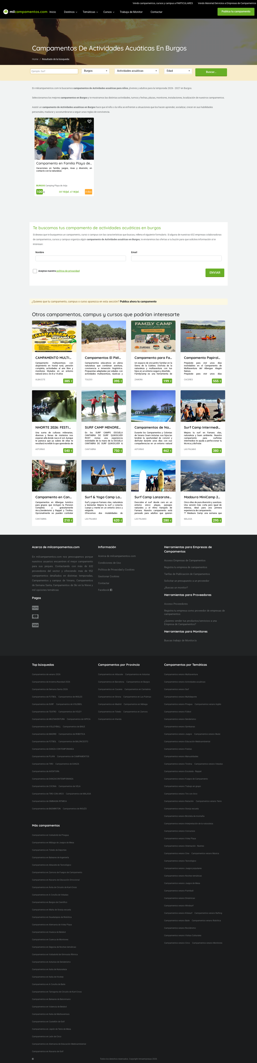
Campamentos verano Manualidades (181, 756)
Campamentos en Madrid (109, 704)
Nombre (40, 252)
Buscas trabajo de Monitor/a (180, 640)
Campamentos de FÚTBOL (44, 741)
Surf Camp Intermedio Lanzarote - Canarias (203, 427)
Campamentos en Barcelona (111, 682)
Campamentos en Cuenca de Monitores (50, 939)
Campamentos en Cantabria (138, 689)
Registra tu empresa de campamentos (185, 567)
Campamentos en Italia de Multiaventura (50, 1014)
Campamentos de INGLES (70, 697)
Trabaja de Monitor (131, 12)
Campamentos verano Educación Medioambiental (187, 741)
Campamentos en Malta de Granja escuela (51, 910)
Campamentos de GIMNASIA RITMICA (49, 801)
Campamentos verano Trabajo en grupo (182, 786)
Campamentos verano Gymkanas (179, 726)
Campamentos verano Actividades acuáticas (184, 682)
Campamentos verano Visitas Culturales (182, 935)
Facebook (105, 590)
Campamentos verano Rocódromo (180, 928)
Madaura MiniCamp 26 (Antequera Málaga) (203, 497)
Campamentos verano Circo (177, 943)
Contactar (156, 12)
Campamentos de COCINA (44, 786)
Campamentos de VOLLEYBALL (46, 726)
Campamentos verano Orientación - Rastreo (184, 846)
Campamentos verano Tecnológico (180, 861)
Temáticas (89, 12)
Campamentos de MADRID (44, 734)
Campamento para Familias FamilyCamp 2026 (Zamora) (153, 358)
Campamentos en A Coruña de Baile (48, 984)
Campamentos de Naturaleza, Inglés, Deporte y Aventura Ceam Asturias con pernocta (153, 427)
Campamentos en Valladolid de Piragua (50, 835)
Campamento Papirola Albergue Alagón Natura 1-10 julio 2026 (203, 358)
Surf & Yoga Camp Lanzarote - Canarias (104, 497)
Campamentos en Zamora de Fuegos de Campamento (57, 872)
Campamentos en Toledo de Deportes (49, 850)
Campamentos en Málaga (136, 704)
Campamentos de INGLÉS (75, 809)
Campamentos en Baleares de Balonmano (51, 999)
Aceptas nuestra (59, 271)
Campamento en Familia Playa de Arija (67, 163)
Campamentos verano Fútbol (177, 712)
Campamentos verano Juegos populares (183, 868)
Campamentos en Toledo (109, 712)
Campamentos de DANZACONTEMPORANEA (52, 779)
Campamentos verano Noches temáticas (183, 876)
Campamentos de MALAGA (78, 794)
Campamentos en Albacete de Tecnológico (51, 865)
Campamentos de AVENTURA (45, 771)
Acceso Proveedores (176, 603)
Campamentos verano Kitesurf (178, 913)
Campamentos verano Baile (177, 920)
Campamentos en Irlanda (109, 719)
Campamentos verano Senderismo (180, 719)
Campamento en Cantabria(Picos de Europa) (54, 497)
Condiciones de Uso (109, 562)
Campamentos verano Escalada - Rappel (182, 771)
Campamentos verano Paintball (178, 891)
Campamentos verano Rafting (208, 913)
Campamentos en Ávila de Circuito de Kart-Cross (54, 887)
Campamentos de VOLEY (69, 712)
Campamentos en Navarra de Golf (47, 1051)
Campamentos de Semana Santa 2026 (50, 689)
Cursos (107, 12)
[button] (95, 71)
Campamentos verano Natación (179, 801)
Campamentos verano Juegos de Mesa (182, 883)
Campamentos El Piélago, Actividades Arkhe (104, 358)
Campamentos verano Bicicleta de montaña (184, 816)
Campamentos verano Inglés (208, 704)
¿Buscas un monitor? (176, 587)
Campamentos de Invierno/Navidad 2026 (51, 682)
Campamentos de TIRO (42, 764)
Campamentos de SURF (43, 704)
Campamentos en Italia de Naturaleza (49, 969)
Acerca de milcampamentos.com (117, 556)
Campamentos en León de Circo (46, 1036)
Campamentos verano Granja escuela (181, 809)
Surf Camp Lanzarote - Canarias (153, 497)
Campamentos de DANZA (67, 764)
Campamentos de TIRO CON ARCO (48, 794)
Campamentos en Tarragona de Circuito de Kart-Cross (57, 992)
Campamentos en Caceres (110, 689)
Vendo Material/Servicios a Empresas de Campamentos (227, 3)
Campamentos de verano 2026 (46, 674)
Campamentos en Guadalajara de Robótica (52, 917)
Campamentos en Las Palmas (137, 697)
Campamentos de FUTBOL (44, 697)
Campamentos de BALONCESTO (73, 741)
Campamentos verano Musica (205, 853)
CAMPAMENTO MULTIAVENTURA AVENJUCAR (54, 358)
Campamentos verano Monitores (207, 943)
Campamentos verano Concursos (179, 831)
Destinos (69, 12)
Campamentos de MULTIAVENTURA (48, 719)
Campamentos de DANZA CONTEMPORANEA (53, 749)
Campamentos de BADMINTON (46, 809)
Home (35, 59)
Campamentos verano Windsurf (178, 905)
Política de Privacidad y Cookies (116, 569)
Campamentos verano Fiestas (178, 749)
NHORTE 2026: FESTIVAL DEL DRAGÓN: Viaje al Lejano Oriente (54, 427)
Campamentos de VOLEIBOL (69, 704)
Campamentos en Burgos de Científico (49, 902)
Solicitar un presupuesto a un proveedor (186, 580)
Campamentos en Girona (109, 697)
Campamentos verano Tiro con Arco (180, 794)
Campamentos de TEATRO (44, 712)
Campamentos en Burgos (138, 682)
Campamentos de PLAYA (43, 756)
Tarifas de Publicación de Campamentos (187, 574)
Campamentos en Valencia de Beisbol (49, 1007)
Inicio (52, 12)
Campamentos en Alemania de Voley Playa (52, 924)
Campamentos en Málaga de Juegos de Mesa (53, 842)
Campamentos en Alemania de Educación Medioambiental (59, 1044)
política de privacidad (68, 271)
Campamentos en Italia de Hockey (48, 977)
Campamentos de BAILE (74, 726)
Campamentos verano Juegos (178, 734)
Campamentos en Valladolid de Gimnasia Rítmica (55, 954)
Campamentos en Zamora (135, 712)
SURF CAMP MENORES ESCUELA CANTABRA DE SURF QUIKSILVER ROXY (104, 427)
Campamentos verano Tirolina (178, 764)
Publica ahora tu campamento (138, 301)
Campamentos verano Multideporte (180, 697)
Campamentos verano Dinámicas (179, 898)
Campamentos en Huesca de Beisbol (49, 932)
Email (134, 252)
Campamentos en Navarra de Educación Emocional (56, 880)
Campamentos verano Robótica (206, 920)
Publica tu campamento (236, 11)
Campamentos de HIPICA (78, 719)
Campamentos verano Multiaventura (181, 674)
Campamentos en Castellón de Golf (48, 1021)
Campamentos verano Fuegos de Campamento (186, 779)
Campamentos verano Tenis (209, 801)
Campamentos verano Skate (207, 734)
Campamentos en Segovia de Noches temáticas (54, 947)
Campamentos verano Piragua (178, 704)
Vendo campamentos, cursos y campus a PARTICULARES (163, 3)
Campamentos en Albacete (110, 674)
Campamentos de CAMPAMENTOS (73, 756)
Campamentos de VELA (69, 786)
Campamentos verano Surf (176, 689)
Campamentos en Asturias (137, 674)
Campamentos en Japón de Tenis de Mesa (51, 1029)
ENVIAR (215, 272)
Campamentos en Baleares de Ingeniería (50, 857)
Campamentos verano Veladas (208, 764)
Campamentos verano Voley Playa (180, 838)
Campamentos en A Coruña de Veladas (50, 895)
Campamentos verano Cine (176, 853)
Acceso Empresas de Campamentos (184, 560)
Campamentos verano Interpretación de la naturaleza (188, 823)
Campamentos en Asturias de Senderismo (51, 962)
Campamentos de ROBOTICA (72, 734)
